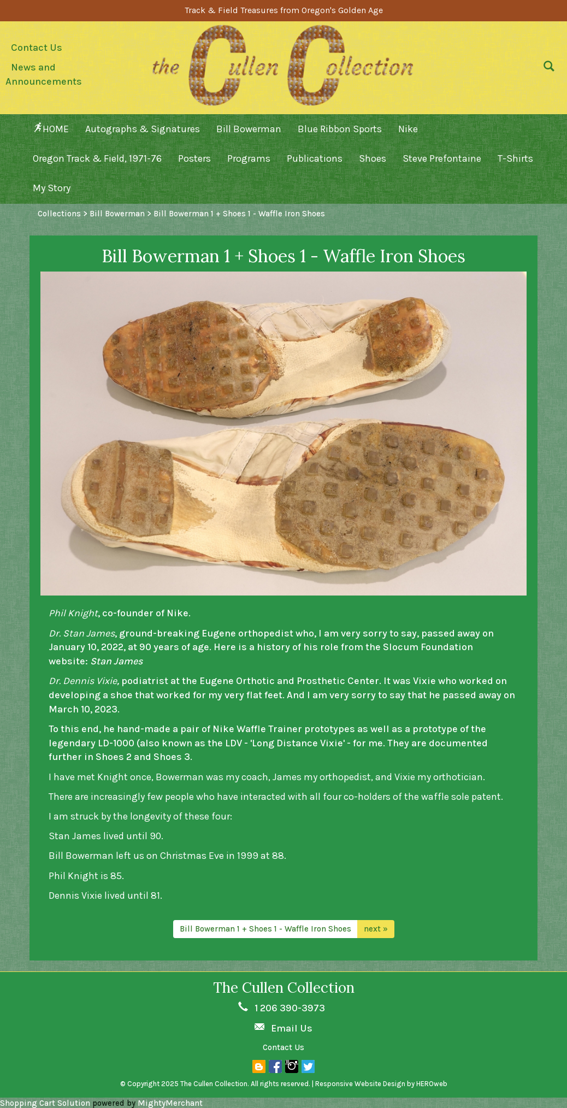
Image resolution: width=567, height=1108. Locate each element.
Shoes (372, 158)
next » (376, 929)
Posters (194, 158)
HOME (51, 128)
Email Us (291, 1028)
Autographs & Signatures (142, 129)
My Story (51, 188)
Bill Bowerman (248, 129)
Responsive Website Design (360, 1084)
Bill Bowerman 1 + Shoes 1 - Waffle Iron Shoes (265, 929)
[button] (546, 69)
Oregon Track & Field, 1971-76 (97, 158)
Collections (59, 214)
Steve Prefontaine (442, 158)
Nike (408, 129)
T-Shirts (515, 158)
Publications (314, 158)
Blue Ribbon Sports (340, 129)
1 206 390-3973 (290, 1008)
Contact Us (36, 48)
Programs (248, 158)
